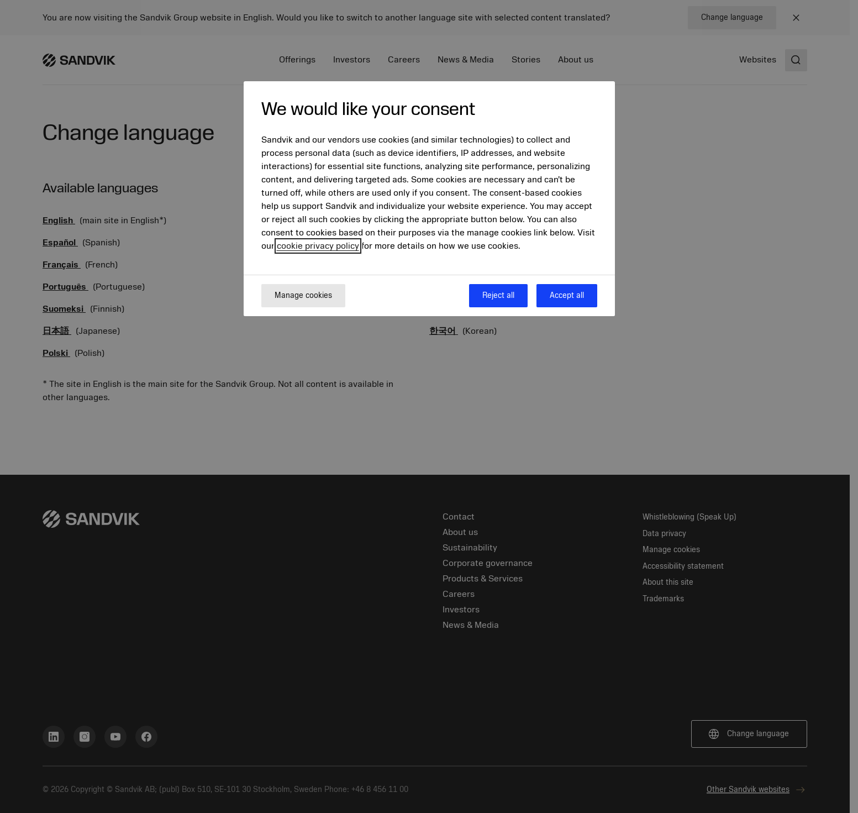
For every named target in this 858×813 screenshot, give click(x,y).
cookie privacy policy (318, 245)
